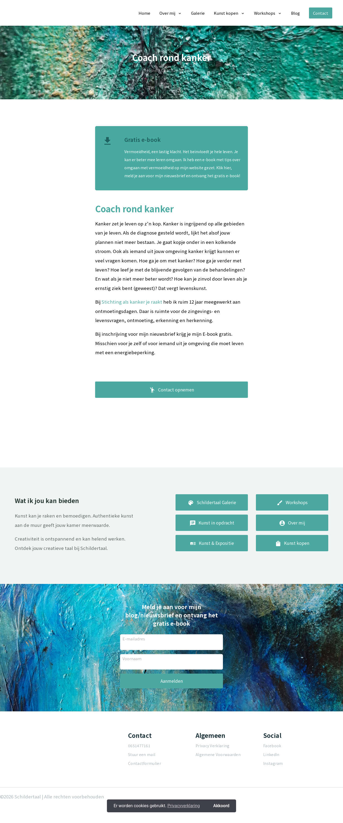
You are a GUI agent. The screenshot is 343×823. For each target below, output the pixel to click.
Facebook (272, 762)
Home (144, 13)
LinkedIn (271, 772)
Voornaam (131, 675)
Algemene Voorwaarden (218, 772)
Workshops (264, 13)
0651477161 (139, 762)
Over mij (167, 13)
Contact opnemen (171, 391)
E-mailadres (133, 656)
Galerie (198, 13)
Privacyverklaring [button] (183, 805)
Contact (320, 13)
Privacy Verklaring (212, 762)
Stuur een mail (141, 772)
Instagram (273, 780)
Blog (295, 13)
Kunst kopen (226, 13)
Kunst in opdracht (211, 542)
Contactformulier (144, 780)
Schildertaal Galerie (212, 521)
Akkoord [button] (221, 805)
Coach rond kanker (179, 70)
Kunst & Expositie (212, 562)
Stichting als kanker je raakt (132, 302)
